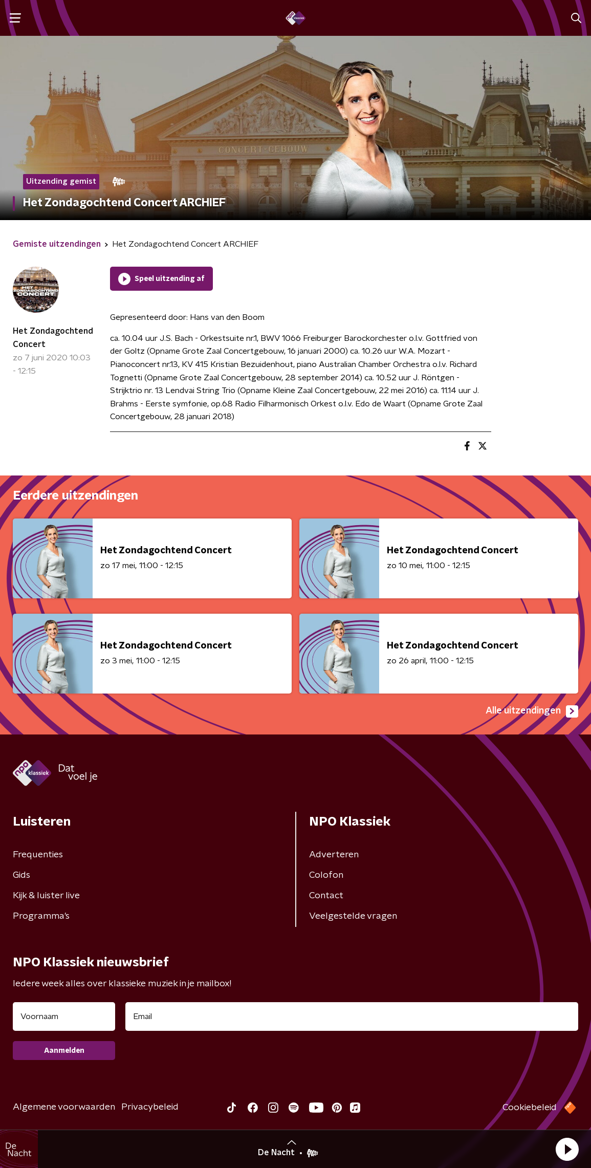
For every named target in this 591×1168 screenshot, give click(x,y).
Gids (21, 875)
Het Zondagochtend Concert (53, 338)
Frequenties (38, 854)
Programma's (41, 916)
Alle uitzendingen (532, 711)
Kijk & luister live (46, 895)
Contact (326, 895)
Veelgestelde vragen (353, 916)
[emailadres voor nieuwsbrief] (351, 1016)
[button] (567, 1149)
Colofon (326, 875)
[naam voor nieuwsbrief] (64, 1016)
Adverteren (334, 854)
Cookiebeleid (529, 1107)
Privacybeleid (150, 1107)
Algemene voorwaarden (64, 1107)
